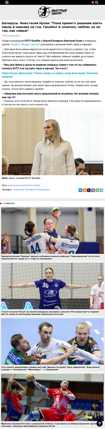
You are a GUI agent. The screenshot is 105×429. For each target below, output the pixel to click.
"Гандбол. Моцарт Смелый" (25, 44)
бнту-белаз (34, 185)
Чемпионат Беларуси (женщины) (31, 189)
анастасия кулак (17, 185)
